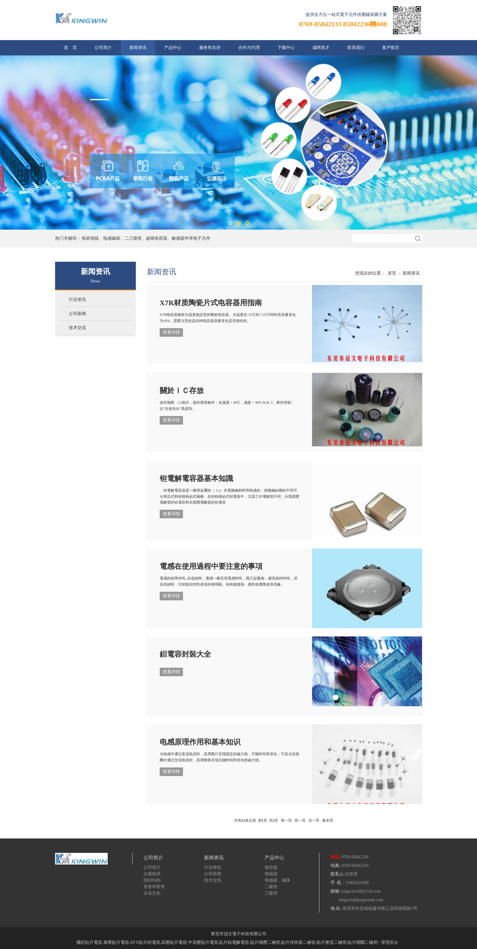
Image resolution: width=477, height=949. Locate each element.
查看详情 (171, 332)
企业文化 (152, 893)
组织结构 (152, 880)
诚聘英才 (321, 47)
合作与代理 (249, 47)
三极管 (271, 893)
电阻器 (271, 874)
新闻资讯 (138, 47)
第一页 (286, 820)
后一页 (313, 820)
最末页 (327, 820)
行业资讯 (77, 299)
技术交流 (77, 327)
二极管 (271, 886)
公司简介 (103, 47)
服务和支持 (210, 47)
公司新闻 (77, 313)
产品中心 (172, 47)
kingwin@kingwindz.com (361, 900)
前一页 (300, 820)
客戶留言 (390, 47)
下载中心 (286, 47)
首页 (392, 273)
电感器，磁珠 (277, 880)
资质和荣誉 (154, 886)
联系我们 (355, 47)
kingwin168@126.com (361, 891)
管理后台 (389, 942)
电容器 (271, 867)
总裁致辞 (152, 874)
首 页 (70, 47)
